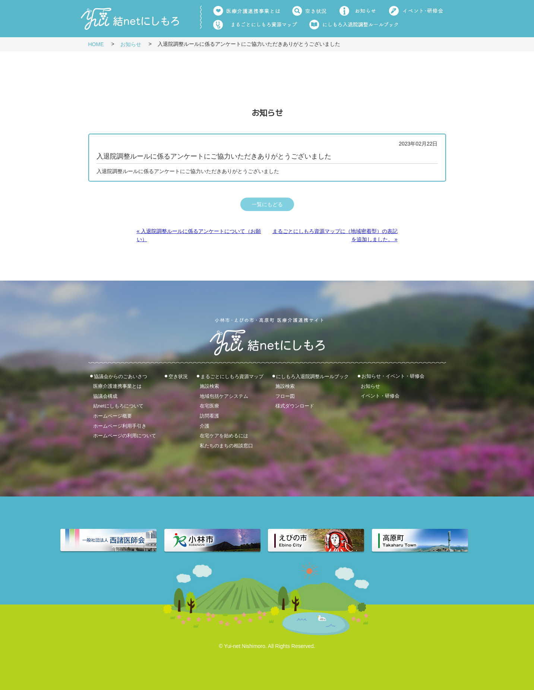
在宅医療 (209, 406)
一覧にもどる (267, 204)
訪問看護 (209, 416)
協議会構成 (105, 396)
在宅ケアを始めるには (224, 435)
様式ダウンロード (294, 406)
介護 (204, 425)
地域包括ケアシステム (224, 396)
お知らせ (130, 44)
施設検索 (209, 386)
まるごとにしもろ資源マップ (231, 376)
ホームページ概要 (112, 416)
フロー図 (285, 396)
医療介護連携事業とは (117, 386)
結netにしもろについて (118, 406)
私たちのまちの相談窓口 (226, 445)
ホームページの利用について (124, 435)
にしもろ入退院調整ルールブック (312, 376)
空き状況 (178, 376)
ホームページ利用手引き (119, 425)
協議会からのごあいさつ (120, 376)
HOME (96, 44)
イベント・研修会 (380, 396)
